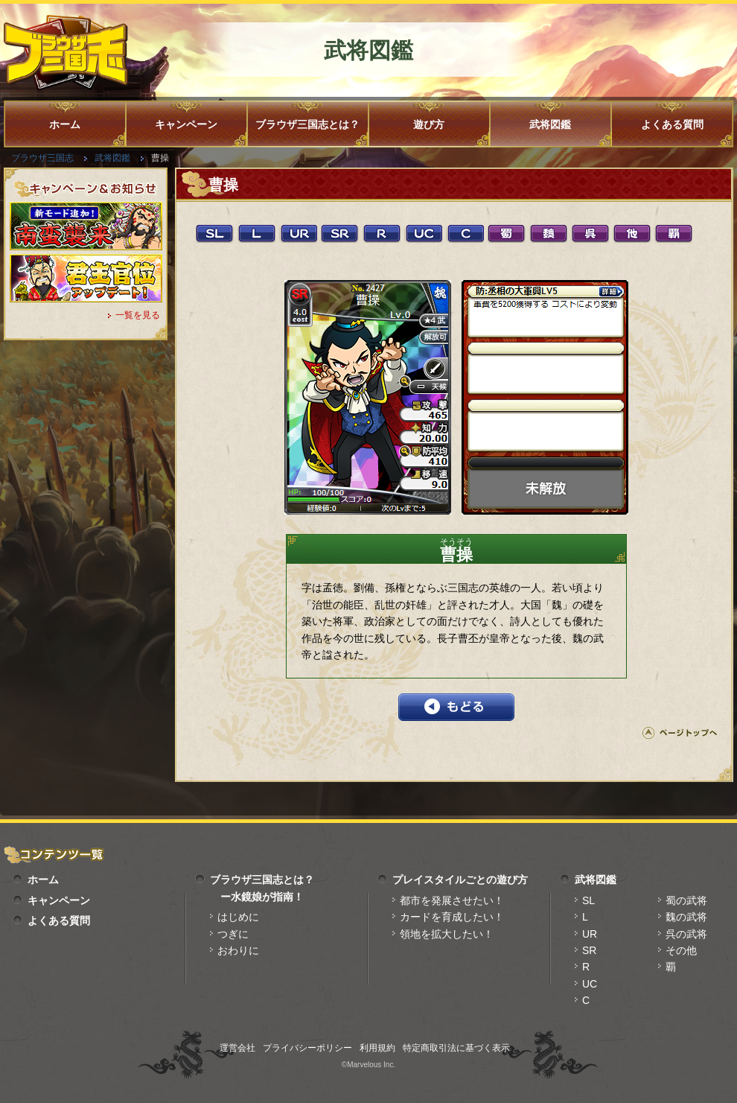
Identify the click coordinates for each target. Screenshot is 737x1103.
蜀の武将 (686, 900)
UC (589, 984)
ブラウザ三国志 (42, 158)
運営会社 (237, 1048)
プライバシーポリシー (307, 1048)
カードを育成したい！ (452, 917)
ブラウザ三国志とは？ (307, 124)
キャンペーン (186, 124)
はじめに (238, 917)
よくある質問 (672, 124)
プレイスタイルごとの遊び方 (460, 880)
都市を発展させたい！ (452, 900)
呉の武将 (686, 934)
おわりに (238, 950)
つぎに (233, 934)
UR (589, 934)
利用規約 (377, 1048)
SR (589, 950)
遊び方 (428, 124)
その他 (681, 950)
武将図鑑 (550, 124)
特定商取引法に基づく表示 (456, 1048)
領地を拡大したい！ (447, 934)
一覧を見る (137, 315)
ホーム (64, 124)
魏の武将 (686, 917)
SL (588, 900)
